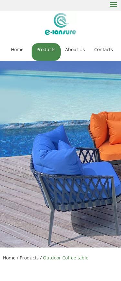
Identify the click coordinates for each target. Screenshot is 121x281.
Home (17, 49)
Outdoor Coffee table (65, 258)
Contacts (103, 49)
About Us (75, 49)
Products (45, 49)
